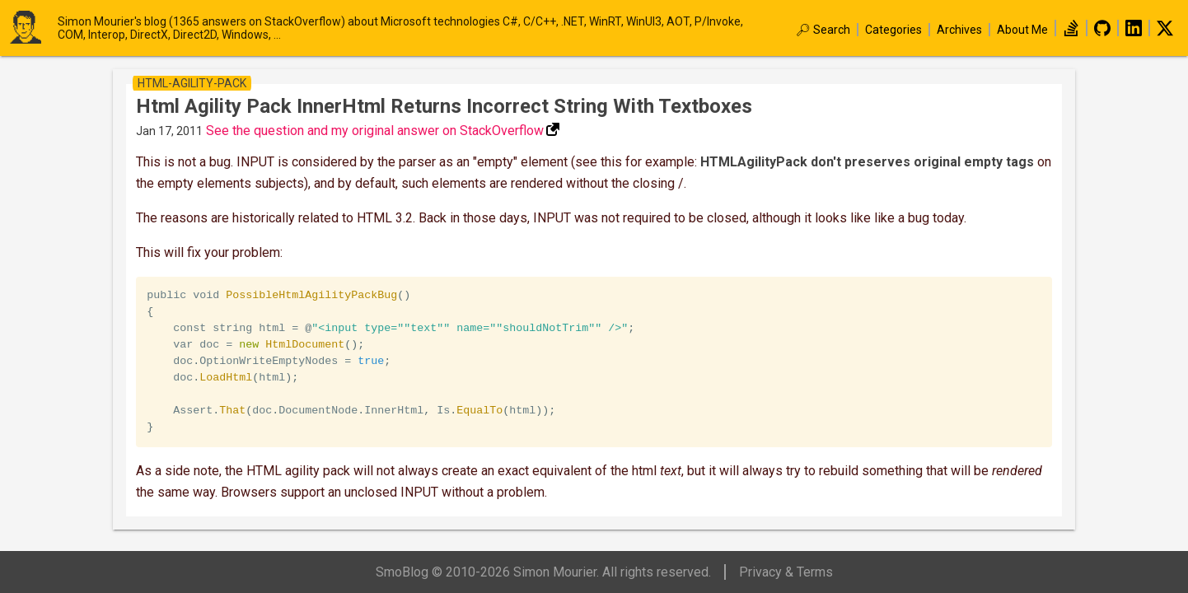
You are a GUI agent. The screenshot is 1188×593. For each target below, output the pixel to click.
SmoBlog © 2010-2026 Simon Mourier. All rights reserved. (543, 572)
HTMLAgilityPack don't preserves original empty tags (867, 162)
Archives (959, 29)
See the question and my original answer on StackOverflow (375, 130)
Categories (893, 29)
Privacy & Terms (786, 572)
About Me (1022, 29)
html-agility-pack (192, 83)
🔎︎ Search (823, 29)
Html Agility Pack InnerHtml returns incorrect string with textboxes (444, 106)
